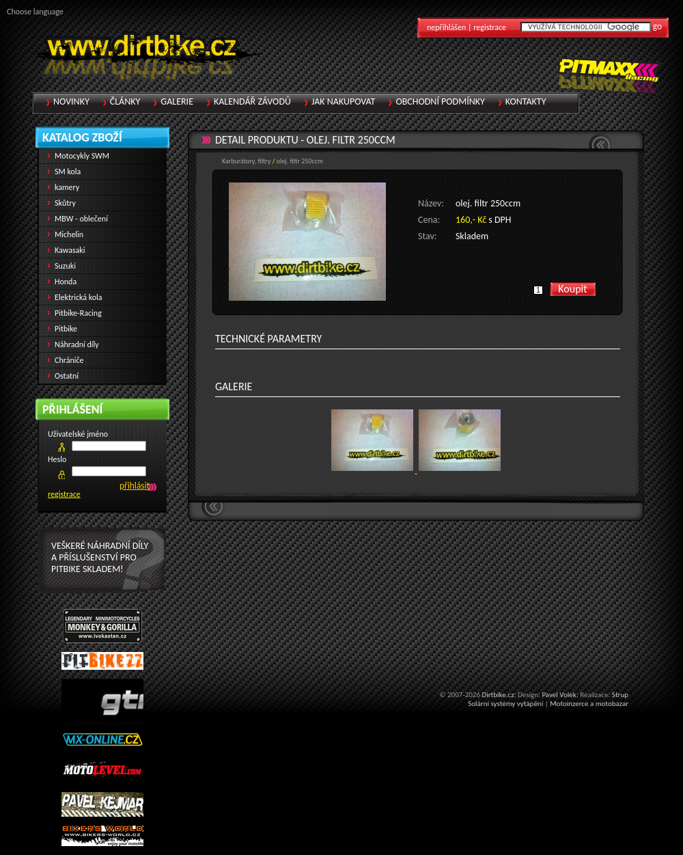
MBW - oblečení (81, 218)
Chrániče (69, 360)
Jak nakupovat (343, 101)
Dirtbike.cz (498, 694)
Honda (65, 281)
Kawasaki (70, 250)
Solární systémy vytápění (505, 703)
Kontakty (525, 101)
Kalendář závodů (252, 101)
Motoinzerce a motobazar (589, 703)
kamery (67, 187)
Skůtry (65, 203)
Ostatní (67, 376)
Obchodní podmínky (439, 101)
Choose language (35, 11)
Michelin (69, 234)
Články (125, 101)
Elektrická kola (78, 297)
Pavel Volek (559, 694)
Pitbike (66, 329)
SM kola (68, 171)
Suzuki (65, 266)
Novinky (71, 101)
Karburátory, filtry (246, 161)
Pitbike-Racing (78, 313)
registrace (64, 494)
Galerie (177, 101)
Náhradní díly (77, 344)
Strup (620, 694)
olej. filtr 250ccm (351, 139)
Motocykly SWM (82, 156)
